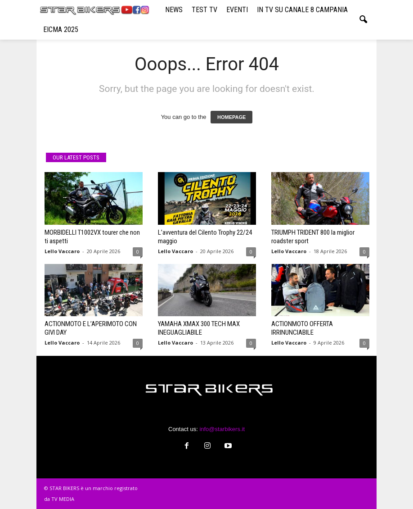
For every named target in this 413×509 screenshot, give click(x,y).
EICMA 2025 (60, 29)
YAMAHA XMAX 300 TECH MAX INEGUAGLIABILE (199, 328)
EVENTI (237, 9)
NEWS (174, 9)
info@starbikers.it (222, 429)
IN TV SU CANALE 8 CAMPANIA (302, 9)
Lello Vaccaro (62, 251)
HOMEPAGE (231, 117)
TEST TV (204, 9)
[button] (363, 20)
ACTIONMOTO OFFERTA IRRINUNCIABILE (302, 328)
